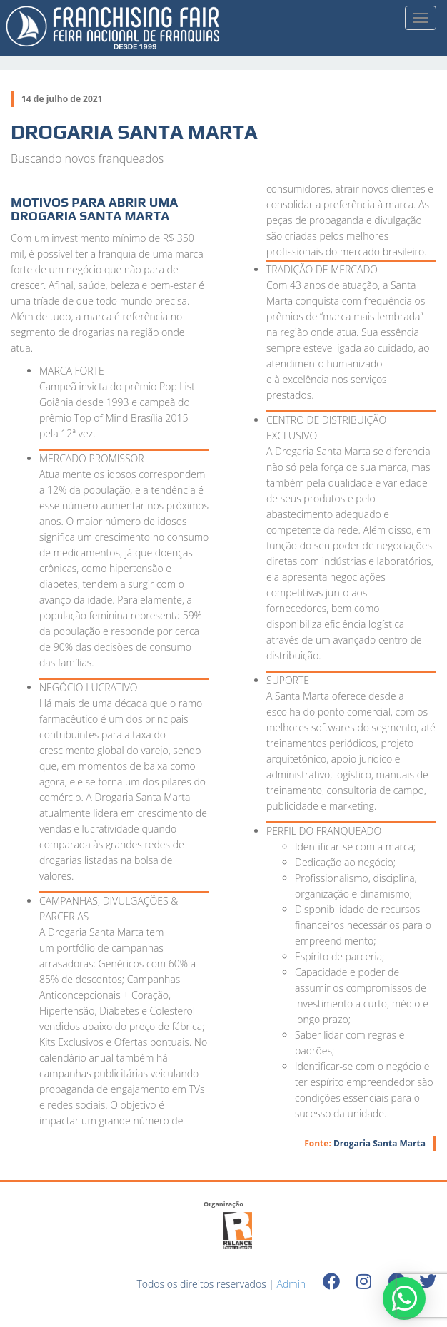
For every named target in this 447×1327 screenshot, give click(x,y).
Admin (291, 1284)
